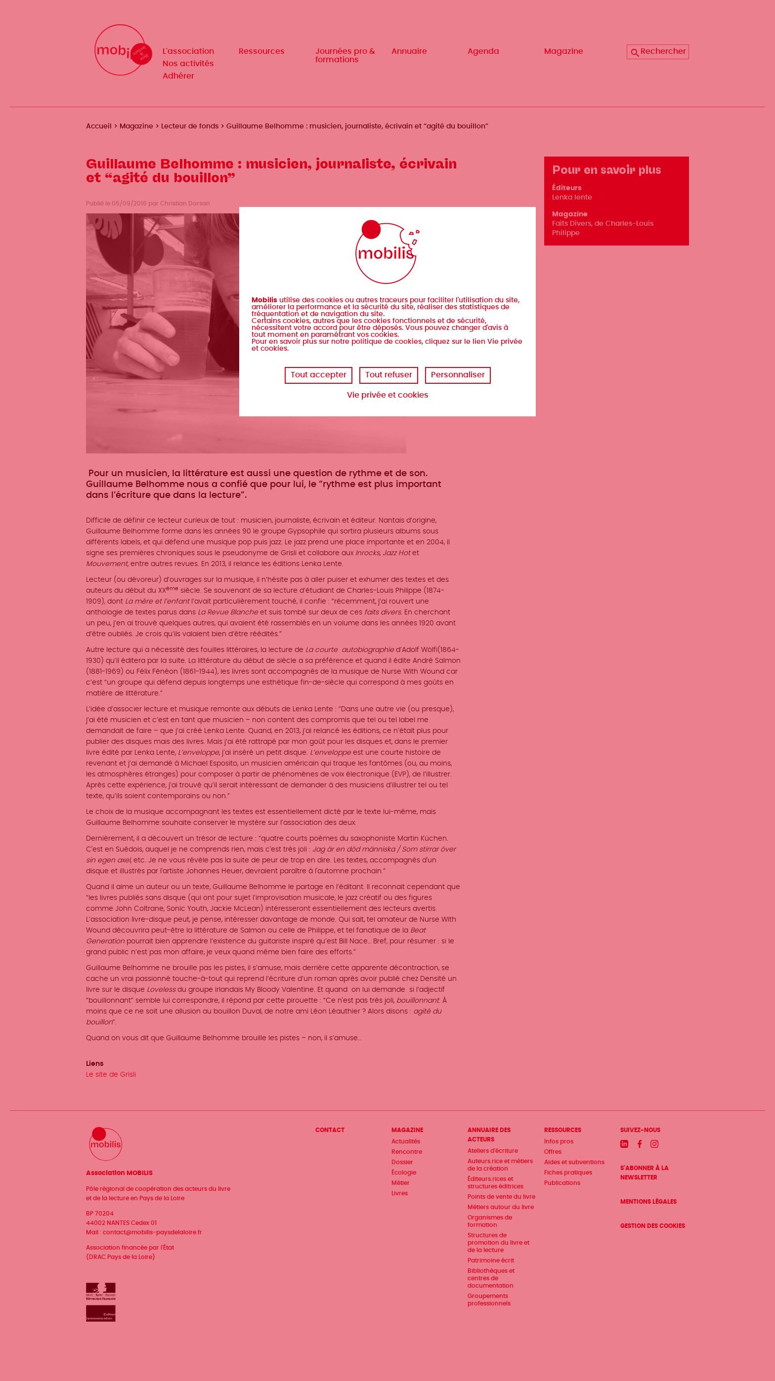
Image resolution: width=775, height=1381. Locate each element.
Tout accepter (318, 375)
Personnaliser (458, 375)
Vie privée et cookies (388, 395)
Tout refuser (388, 375)
